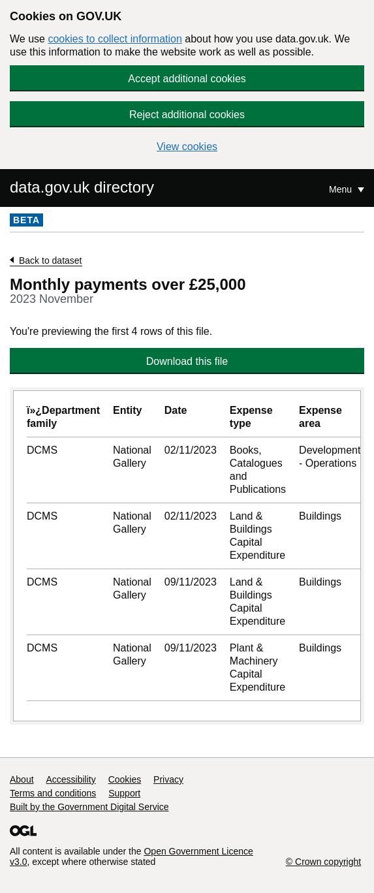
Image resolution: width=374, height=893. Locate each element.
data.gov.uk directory (82, 187)
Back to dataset (50, 260)
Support (124, 793)
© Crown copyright (323, 861)
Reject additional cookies (187, 114)
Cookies (125, 779)
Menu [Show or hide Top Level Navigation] (341, 189)
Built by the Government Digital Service (89, 807)
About (22, 779)
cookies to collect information (114, 38)
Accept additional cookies (187, 78)
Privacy (168, 779)
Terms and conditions (53, 793)
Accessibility (70, 779)
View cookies (187, 146)
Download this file (187, 361)
